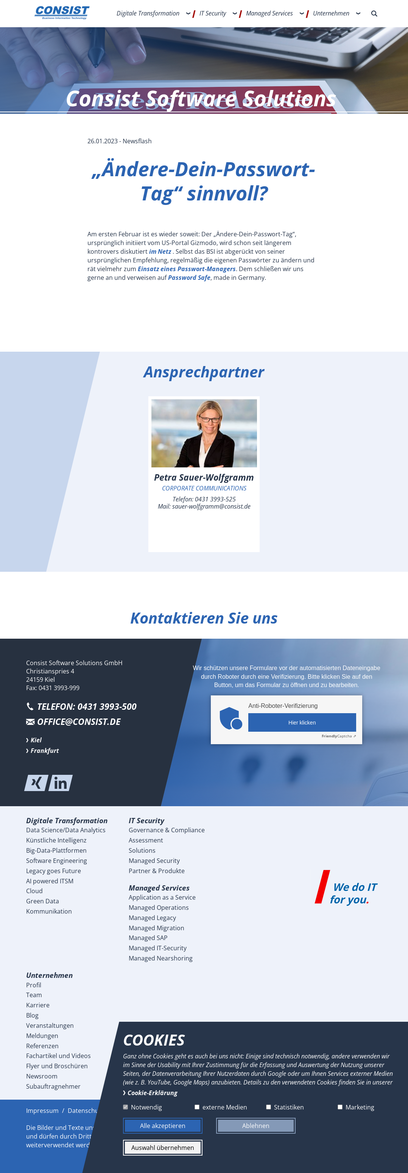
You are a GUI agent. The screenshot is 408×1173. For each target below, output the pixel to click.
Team (34, 995)
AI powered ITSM (49, 881)
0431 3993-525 (215, 499)
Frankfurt (45, 750)
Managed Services (269, 13)
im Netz (161, 251)
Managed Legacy (152, 918)
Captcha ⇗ (339, 736)
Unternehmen (331, 13)
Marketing (359, 1107)
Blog (32, 1015)
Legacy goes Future (53, 871)
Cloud (34, 891)
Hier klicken (302, 723)
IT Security (212, 13)
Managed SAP (148, 938)
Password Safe (189, 277)
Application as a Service (162, 897)
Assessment (146, 840)
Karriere (38, 1005)
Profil (33, 985)
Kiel (36, 740)
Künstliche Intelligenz (56, 840)
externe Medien (224, 1107)
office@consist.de (78, 722)
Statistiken (289, 1107)
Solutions (142, 850)
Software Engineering (56, 860)
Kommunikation (49, 911)
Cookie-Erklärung (153, 1092)
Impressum (42, 1110)
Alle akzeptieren (162, 1126)
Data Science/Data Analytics (66, 830)
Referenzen (42, 1046)
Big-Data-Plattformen (56, 850)
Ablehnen (255, 1126)
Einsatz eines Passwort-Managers (187, 269)
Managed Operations (159, 907)
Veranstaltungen (50, 1025)
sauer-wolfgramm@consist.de (211, 506)
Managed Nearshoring (161, 958)
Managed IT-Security (158, 948)
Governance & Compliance (167, 830)
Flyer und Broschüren (57, 1066)
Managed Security (154, 860)
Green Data (42, 901)
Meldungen (42, 1036)
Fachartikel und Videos (58, 1056)
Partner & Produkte (157, 871)
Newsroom (42, 1076)
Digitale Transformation (148, 13)
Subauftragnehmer (53, 1086)
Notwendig (146, 1107)
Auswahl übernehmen (162, 1148)
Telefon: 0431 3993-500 (87, 706)
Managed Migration (156, 928)
